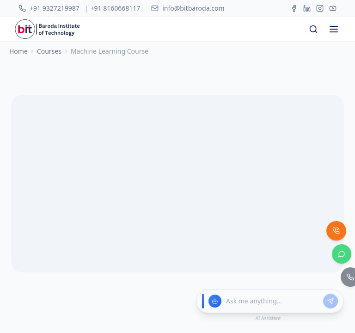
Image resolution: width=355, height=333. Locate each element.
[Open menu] (334, 12)
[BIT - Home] (18, 12)
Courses (49, 34)
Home (18, 34)
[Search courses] (313, 12)
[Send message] (330, 301)
